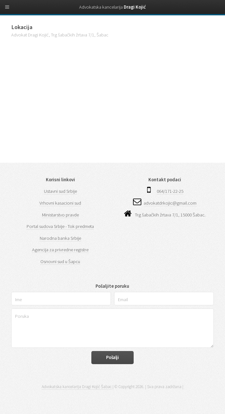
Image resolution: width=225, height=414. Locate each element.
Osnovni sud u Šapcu (60, 261)
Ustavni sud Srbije (60, 191)
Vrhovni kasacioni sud (60, 203)
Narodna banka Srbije (60, 238)
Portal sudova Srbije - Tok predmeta (60, 226)
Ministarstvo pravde (60, 215)
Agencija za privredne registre (60, 250)
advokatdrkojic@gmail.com (170, 203)
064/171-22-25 (170, 191)
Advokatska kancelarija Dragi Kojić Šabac (77, 386)
